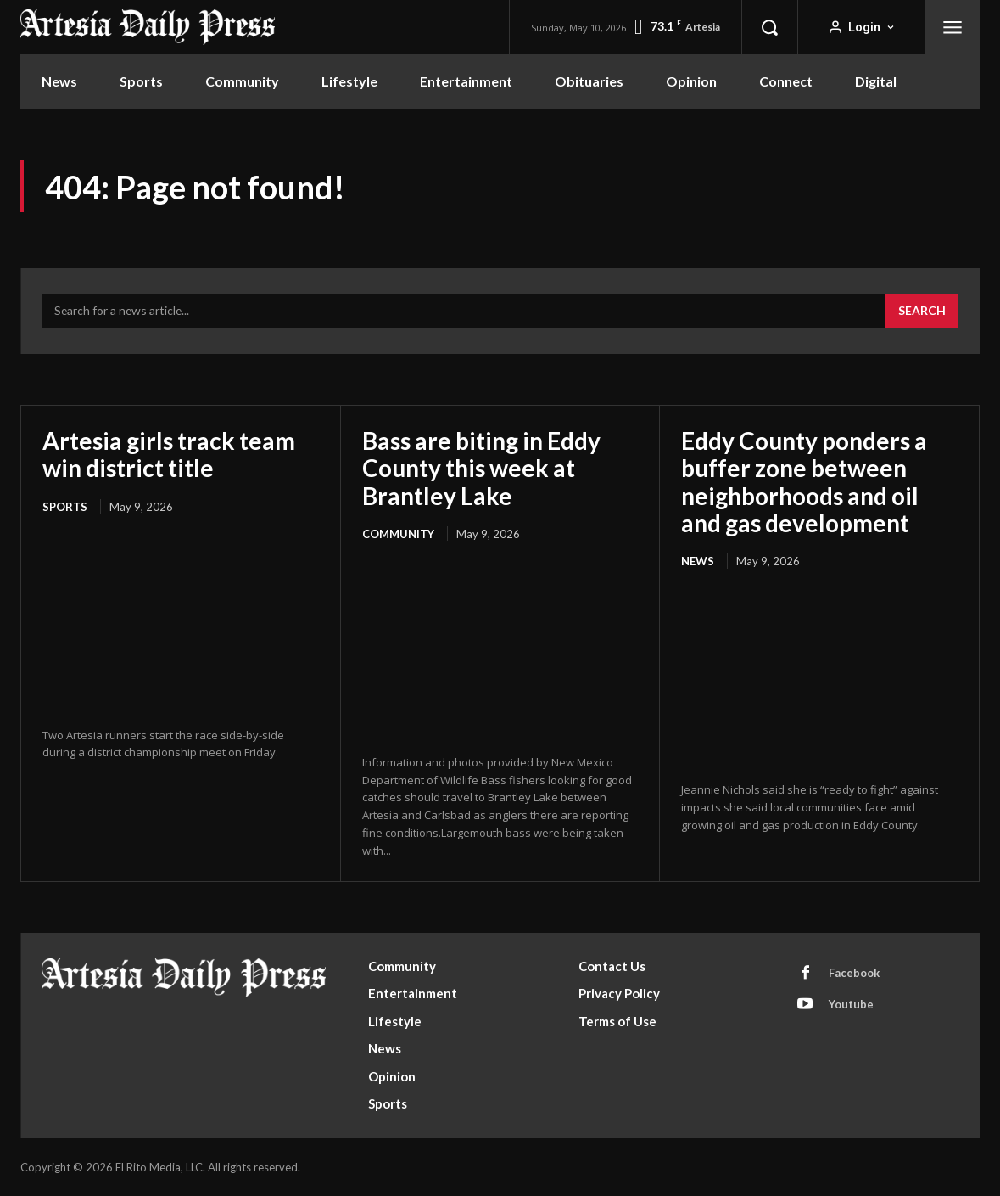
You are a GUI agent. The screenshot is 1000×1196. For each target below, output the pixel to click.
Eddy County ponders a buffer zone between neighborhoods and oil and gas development (804, 481)
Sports (64, 507)
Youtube (851, 1004)
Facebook (854, 973)
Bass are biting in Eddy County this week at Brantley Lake (481, 467)
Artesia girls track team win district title (168, 454)
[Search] (921, 311)
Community (398, 534)
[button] (769, 27)
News (697, 561)
